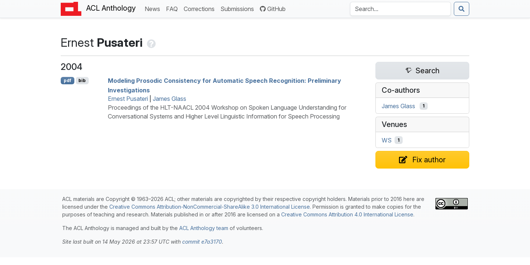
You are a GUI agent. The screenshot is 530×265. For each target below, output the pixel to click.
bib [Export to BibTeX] (82, 80)
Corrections (201, 8)
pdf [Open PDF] (67, 80)
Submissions (238, 8)
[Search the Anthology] (400, 9)
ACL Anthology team (203, 228)
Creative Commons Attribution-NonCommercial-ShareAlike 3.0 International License (209, 207)
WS (387, 140)
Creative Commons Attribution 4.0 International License (347, 214)
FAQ (173, 8)
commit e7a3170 (202, 242)
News (154, 8)
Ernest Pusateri (128, 98)
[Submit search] (461, 9)
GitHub (273, 9)
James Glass (169, 98)
